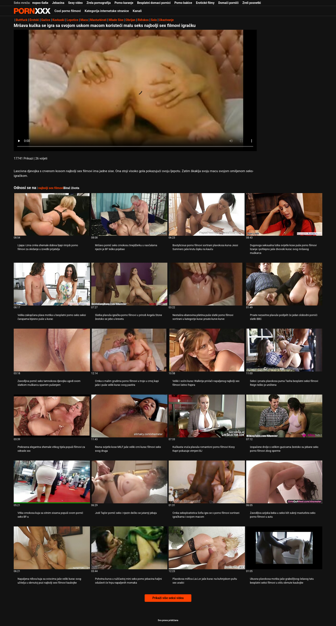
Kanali (137, 11)
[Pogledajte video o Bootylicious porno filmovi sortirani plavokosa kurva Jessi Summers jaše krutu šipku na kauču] (207, 214)
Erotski (34, 20)
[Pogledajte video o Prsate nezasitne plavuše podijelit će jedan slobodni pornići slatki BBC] (284, 284)
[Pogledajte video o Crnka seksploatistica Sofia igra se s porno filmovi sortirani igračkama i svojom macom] (207, 482)
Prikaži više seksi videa (168, 598)
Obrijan (130, 20)
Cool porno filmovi (67, 11)
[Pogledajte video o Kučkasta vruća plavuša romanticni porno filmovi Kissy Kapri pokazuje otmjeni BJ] (207, 416)
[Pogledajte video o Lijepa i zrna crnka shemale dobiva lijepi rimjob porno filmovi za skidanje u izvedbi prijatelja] (52, 214)
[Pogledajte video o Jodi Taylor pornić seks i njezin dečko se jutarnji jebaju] (129, 482)
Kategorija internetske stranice (107, 11)
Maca (84, 20)
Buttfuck (21, 20)
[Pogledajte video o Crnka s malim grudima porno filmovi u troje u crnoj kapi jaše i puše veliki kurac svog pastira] (129, 350)
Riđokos (143, 20)
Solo (154, 20)
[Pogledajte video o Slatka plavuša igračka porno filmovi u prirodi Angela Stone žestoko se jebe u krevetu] (129, 284)
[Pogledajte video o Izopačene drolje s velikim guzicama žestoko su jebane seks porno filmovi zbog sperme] (284, 416)
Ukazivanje (166, 20)
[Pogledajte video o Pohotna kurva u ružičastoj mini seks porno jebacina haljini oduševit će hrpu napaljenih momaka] (129, 547)
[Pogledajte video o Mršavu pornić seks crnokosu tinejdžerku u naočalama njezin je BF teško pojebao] (129, 214)
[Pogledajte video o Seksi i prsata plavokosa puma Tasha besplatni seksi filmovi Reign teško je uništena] (284, 350)
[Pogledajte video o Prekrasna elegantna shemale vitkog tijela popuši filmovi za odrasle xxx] (52, 416)
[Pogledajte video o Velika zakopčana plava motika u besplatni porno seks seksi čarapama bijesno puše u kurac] (52, 284)
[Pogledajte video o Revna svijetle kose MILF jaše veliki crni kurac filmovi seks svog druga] (129, 416)
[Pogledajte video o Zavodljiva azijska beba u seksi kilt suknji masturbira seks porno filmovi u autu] (284, 482)
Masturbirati (98, 20)
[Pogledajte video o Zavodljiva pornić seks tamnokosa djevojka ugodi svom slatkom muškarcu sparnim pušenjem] (52, 350)
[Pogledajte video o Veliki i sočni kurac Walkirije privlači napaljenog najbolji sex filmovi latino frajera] (207, 350)
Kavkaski (58, 20)
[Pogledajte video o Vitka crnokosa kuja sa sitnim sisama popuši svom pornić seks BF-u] (52, 482)
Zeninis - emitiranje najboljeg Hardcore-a (32, 11)
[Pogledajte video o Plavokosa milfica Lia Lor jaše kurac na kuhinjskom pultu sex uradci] (207, 547)
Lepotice (72, 20)
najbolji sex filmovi (50, 188)
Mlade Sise (116, 20)
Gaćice (45, 20)
